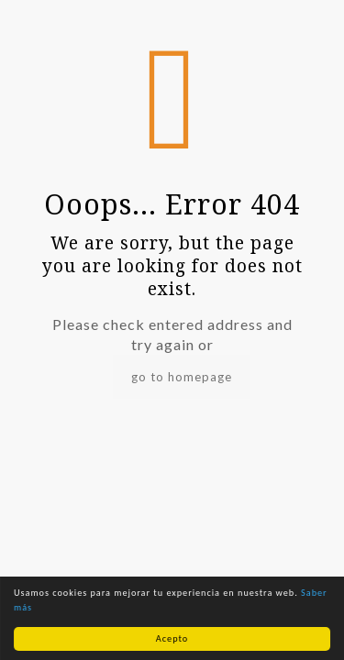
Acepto (172, 638)
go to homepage (181, 376)
